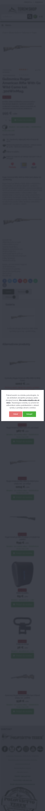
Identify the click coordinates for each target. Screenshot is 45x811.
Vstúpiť (29, 414)
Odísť (15, 414)
